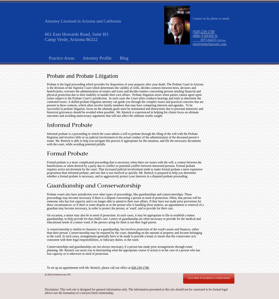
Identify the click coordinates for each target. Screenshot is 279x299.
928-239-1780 (140, 267)
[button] (61, 57)
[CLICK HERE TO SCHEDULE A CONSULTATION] (208, 278)
